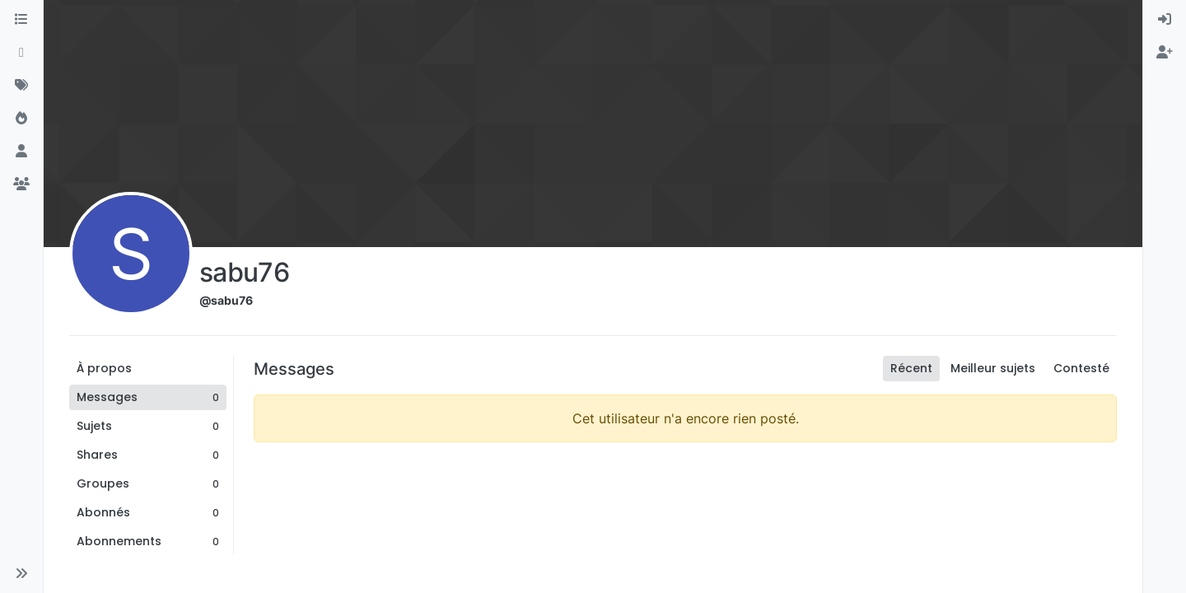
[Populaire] (21, 118)
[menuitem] (1164, 20)
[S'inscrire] (1164, 53)
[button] (21, 573)
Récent (911, 368)
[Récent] (21, 53)
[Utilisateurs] (21, 151)
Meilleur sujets (992, 368)
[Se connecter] (1164, 20)
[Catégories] (21, 20)
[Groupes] (21, 184)
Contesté (1081, 368)
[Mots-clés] (21, 85)
